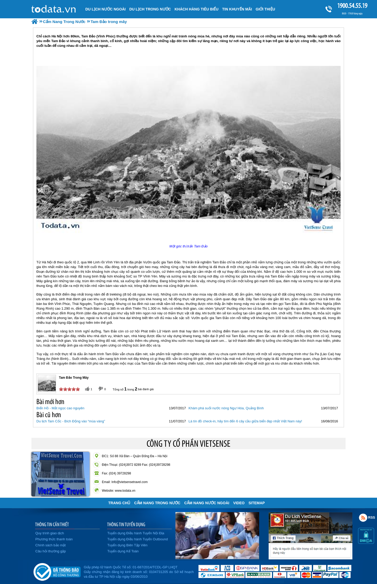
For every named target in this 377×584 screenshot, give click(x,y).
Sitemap (256, 503)
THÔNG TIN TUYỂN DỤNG (126, 524)
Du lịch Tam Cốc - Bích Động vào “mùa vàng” (70, 421)
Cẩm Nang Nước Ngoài (206, 503)
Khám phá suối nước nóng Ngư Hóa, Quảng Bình (226, 408)
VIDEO (239, 503)
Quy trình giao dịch (49, 533)
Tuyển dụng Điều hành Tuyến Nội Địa (135, 533)
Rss (363, 517)
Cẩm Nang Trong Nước (157, 503)
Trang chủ (119, 503)
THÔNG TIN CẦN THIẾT (52, 524)
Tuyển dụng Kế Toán (123, 551)
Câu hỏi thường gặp (50, 551)
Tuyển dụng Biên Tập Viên (127, 545)
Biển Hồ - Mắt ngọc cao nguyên (60, 408)
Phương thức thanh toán (54, 539)
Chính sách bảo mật (50, 545)
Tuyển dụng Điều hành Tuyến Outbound (137, 539)
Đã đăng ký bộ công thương (56, 570)
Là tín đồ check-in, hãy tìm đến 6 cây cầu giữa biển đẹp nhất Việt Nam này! (245, 421)
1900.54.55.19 (352, 5)
